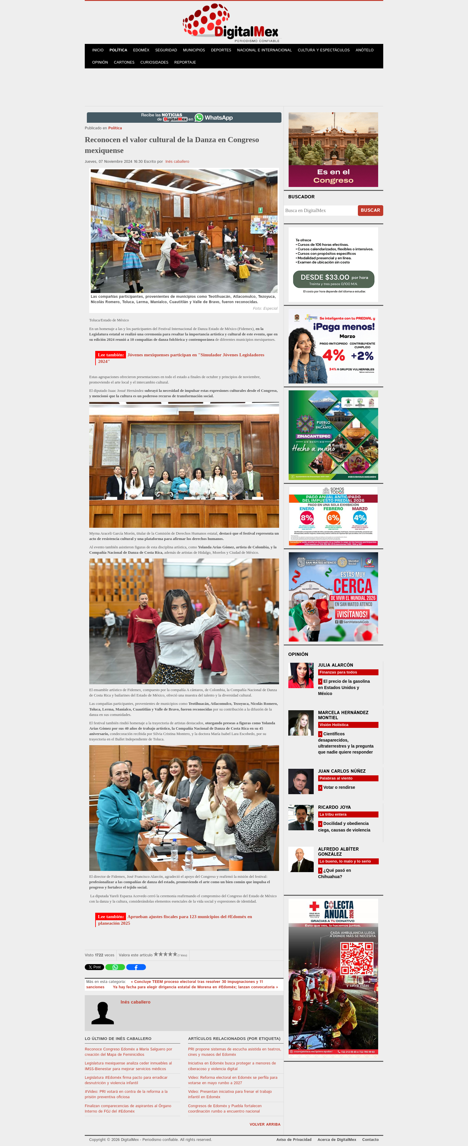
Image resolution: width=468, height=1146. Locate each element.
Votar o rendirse (338, 787)
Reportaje (185, 62)
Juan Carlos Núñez (342, 771)
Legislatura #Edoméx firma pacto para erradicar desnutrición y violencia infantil (126, 1080)
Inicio (98, 50)
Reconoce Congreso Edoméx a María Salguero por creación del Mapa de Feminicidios (128, 1052)
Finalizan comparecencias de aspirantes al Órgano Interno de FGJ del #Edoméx (128, 1108)
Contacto (370, 1140)
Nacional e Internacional (264, 50)
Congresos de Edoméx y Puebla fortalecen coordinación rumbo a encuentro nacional (225, 1108)
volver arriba (265, 1124)
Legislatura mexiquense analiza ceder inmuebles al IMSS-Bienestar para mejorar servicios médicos (128, 1066)
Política (118, 50)
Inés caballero (177, 162)
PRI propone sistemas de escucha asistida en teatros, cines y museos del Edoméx (234, 1052)
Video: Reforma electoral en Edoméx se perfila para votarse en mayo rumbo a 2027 (232, 1080)
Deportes (221, 50)
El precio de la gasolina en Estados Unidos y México (344, 687)
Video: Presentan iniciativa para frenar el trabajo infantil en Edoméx (230, 1094)
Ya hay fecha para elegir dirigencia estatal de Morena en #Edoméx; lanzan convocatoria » (195, 987)
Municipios (194, 50)
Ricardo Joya (334, 807)
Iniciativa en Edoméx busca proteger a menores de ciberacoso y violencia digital (232, 1066)
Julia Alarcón (335, 665)
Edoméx (141, 50)
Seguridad (166, 50)
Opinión (100, 62)
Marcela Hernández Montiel (343, 715)
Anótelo (365, 50)
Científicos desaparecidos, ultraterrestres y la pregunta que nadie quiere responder (346, 742)
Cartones (124, 62)
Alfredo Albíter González (338, 851)
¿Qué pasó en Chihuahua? (334, 873)
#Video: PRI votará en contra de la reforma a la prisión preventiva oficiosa (126, 1094)
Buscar (370, 210)
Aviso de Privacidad (294, 1140)
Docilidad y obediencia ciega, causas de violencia (344, 826)
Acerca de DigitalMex (337, 1140)
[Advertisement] (234, 86)
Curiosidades (155, 62)
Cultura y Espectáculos (324, 50)
